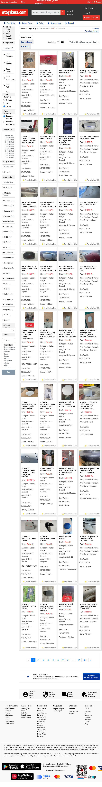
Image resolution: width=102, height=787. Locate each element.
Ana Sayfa (9, 23)
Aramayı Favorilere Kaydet (91, 676)
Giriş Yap (89, 8)
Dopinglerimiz (74, 711)
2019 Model (8, 153)
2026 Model (8, 138)
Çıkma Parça (25, 23)
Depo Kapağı (54, 23)
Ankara (8, 352)
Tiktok (87, 722)
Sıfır (8, 103)
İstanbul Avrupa (8, 347)
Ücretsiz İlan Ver (91, 17)
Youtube (87, 717)
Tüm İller (8, 345)
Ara (8, 372)
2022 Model (8, 147)
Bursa (8, 356)
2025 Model (8, 140)
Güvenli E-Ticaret (94, 2)
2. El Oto (24, 713)
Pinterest (88, 719)
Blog (22, 2)
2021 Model (8, 149)
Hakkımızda (9, 723)
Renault (70, 23)
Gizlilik (7, 717)
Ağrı (8, 365)
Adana (8, 358)
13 (79, 660)
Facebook (88, 711)
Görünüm (52, 42)
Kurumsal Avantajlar (9, 2)
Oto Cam (40, 725)
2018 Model (8, 155)
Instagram (88, 715)
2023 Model (8, 144)
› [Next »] (90, 660)
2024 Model (8, 142)
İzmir (8, 354)
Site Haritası (9, 721)
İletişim (71, 713)
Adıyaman (8, 361)
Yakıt (40, 23)
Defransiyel (41, 732)
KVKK (7, 719)
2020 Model (8, 151)
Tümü (8, 107)
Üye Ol (88, 13)
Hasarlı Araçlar (26, 715)
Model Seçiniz (8, 135)
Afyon (8, 363)
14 (85, 660)
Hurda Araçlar (26, 717)
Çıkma (9, 100)
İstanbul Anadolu (8, 349)
